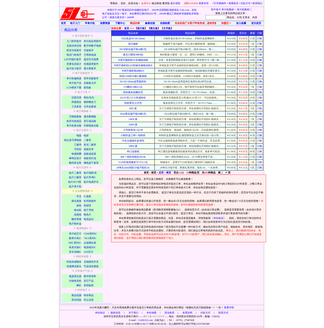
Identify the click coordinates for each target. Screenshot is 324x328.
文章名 (246, 17)
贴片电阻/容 (90, 172)
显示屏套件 (90, 68)
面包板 (87, 87)
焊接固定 (76, 102)
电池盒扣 (89, 219)
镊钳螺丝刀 (90, 102)
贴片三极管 (75, 177)
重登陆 (166, 3)
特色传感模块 (74, 261)
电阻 (78, 135)
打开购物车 (220, 3)
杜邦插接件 (90, 200)
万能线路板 (75, 116)
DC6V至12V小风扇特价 (133, 97)
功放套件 (89, 50)
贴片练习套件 (74, 68)
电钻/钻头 (89, 97)
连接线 (77, 214)
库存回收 (76, 299)
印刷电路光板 (91, 125)
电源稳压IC (90, 247)
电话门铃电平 (74, 54)
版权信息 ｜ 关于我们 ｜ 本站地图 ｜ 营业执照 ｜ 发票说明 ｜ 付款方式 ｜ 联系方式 (169, 312)
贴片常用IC (90, 177)
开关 (78, 196)
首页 (126, 28)
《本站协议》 (219, 218)
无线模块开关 (91, 261)
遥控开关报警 (91, 59)
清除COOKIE (191, 3)
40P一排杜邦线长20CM (132, 156)
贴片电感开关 (91, 181)
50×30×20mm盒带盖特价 (133, 81)
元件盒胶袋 (90, 106)
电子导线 (89, 210)
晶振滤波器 (90, 153)
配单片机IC (75, 238)
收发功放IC (75, 247)
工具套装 (76, 106)
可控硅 (77, 149)
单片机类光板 (74, 125)
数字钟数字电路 (92, 45)
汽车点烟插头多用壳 (133, 140)
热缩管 (87, 205)
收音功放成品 (74, 121)
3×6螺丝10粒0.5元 (133, 86)
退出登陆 (175, 3)
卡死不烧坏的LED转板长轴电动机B (133, 65)
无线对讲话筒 (74, 45)
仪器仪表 (76, 97)
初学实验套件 (91, 78)
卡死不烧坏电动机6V (133, 70)
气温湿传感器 (91, 266)
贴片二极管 (75, 172)
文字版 (167, 28)
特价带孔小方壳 (133, 103)
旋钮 (78, 205)
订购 (259, 38)
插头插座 (76, 200)
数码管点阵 (75, 162)
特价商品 (89, 295)
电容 (86, 135)
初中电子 (216, 9)
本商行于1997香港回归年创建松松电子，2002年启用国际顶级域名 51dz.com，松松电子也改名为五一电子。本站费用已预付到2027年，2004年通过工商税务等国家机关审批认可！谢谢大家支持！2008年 (150, 13)
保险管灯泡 (90, 158)
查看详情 (229, 307)
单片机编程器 (74, 78)
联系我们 (257, 3)
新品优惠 (76, 295)
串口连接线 (133, 151)
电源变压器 (75, 276)
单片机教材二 (244, 9)
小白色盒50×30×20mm (133, 38)
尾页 (168, 172)
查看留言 (233, 3)
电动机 (77, 210)
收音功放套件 (74, 50)
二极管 (87, 140)
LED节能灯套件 (72, 59)
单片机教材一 (229, 9)
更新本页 (204, 3)
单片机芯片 (75, 233)
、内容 (253, 17)
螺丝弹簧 (76, 219)
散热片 (87, 214)
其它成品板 (90, 121)
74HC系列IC (74, 242)
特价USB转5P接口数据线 (133, 76)
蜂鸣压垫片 (75, 158)
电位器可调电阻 (72, 140)
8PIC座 (133, 108)
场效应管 (89, 149)
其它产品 (89, 280)
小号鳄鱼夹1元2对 (133, 130)
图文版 (154, 28)
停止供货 (89, 299)
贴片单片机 (75, 186)
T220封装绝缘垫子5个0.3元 (133, 162)
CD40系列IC (90, 233)
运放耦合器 (90, 242)
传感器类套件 (91, 63)
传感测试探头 (74, 266)
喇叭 (78, 285)
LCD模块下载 (74, 87)
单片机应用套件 (92, 41)
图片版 (141, 28)
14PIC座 (133, 119)
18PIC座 (133, 146)
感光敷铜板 (90, 116)
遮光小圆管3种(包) (133, 54)
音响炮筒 (89, 285)
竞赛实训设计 (74, 63)
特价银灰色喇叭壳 (133, 92)
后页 (161, 172)
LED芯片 (88, 251)
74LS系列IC (90, 238)
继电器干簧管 (91, 162)
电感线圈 (76, 153)
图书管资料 (90, 276)
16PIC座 (133, 124)
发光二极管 (90, 144)
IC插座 (87, 196)
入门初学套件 (74, 41)
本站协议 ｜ (102, 312)
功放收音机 (75, 280)
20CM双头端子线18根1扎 (133, 49)
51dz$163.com (145, 320)
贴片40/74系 (74, 181)
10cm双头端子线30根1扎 (133, 113)
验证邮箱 (157, 3)
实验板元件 (90, 83)
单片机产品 (75, 83)
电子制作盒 (75, 223)
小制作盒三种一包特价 (133, 135)
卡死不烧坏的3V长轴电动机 (133, 60)
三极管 (77, 144)
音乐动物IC (75, 251)
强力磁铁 (133, 43)
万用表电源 (90, 54)
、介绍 (238, 17)
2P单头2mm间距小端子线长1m (133, 167)
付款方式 (245, 3)
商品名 (230, 17)
